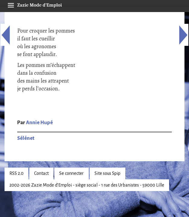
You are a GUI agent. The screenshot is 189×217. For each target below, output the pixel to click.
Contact (41, 173)
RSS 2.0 (16, 173)
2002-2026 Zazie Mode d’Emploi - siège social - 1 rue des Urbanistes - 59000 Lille (86, 185)
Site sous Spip (107, 173)
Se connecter (71, 173)
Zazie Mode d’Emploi (35, 4)
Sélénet (25, 138)
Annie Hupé (39, 122)
